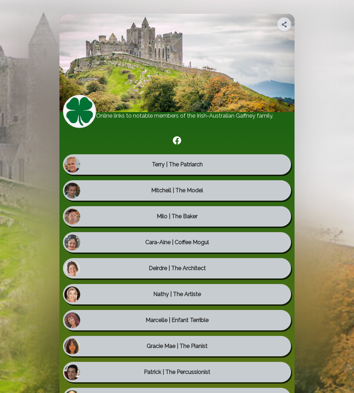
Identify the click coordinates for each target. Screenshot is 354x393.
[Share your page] (284, 24)
